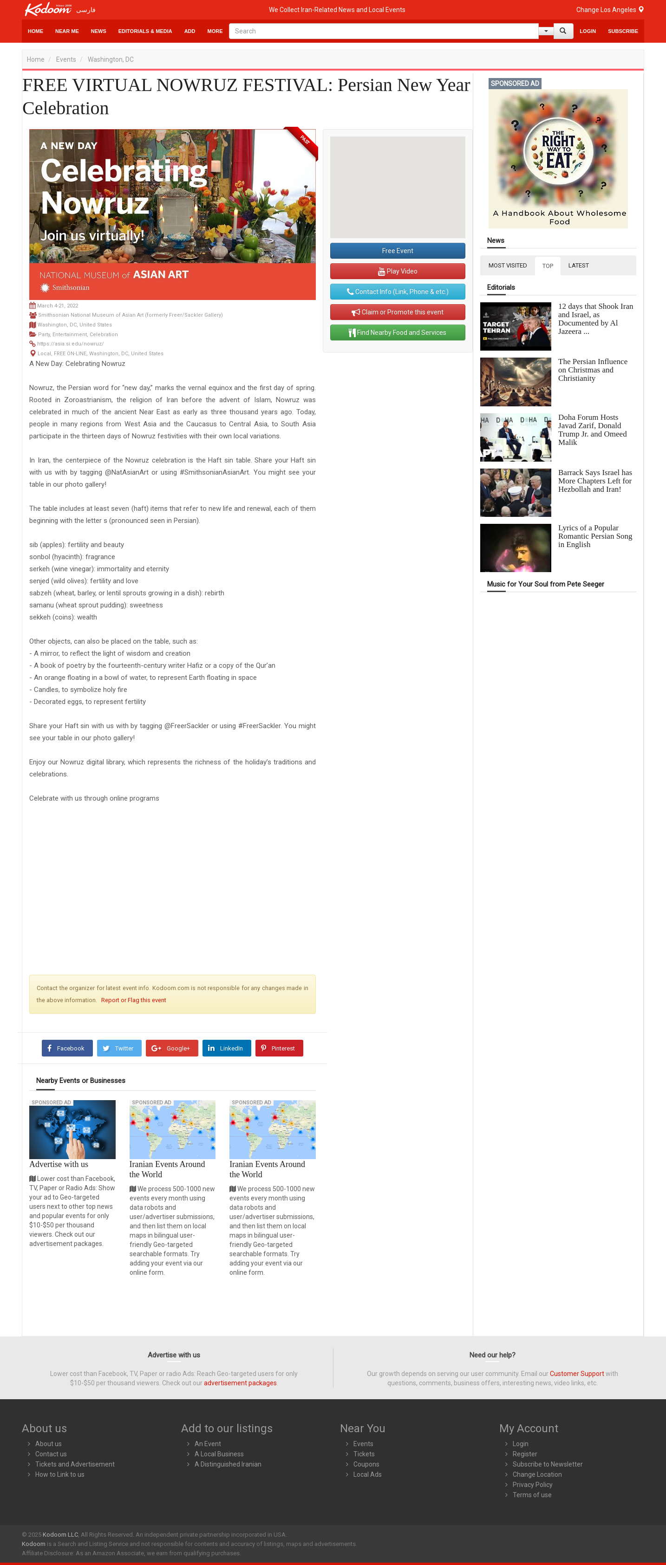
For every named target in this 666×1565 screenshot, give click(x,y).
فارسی (86, 9)
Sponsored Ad (51, 1103)
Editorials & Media (145, 31)
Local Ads (367, 1474)
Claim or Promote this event (398, 312)
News (98, 31)
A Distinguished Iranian (228, 1464)
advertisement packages (240, 1383)
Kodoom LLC (60, 1534)
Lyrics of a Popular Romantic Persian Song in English (595, 536)
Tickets (364, 1454)
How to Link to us (60, 1474)
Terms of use (532, 1495)
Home (35, 31)
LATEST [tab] (578, 265)
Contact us (51, 1454)
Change (610, 9)
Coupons (366, 1464)
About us (48, 1444)
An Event (208, 1444)
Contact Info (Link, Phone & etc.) (398, 291)
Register (525, 1454)
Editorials (501, 288)
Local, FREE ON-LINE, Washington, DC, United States (100, 354)
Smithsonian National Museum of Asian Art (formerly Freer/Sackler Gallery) (130, 315)
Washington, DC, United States (75, 325)
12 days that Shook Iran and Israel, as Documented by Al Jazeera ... (595, 319)
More (215, 31)
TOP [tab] (547, 265)
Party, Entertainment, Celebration (78, 335)
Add (190, 31)
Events (66, 59)
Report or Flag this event (133, 1000)
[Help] (546, 31)
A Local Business (219, 1454)
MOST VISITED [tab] (508, 265)
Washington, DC (111, 59)
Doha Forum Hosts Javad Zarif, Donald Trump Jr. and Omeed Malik (592, 430)
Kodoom (34, 1543)
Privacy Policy (533, 1484)
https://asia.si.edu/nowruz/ (70, 344)
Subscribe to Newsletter (548, 1464)
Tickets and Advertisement (75, 1464)
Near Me (67, 31)
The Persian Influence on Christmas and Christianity (592, 370)
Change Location (537, 1474)
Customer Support (577, 1373)
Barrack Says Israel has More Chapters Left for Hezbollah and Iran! (595, 481)
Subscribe (623, 31)
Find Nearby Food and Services (397, 332)
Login (588, 31)
